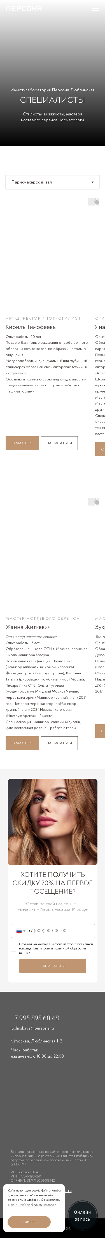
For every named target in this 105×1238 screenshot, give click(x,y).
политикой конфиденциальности (33, 1204)
